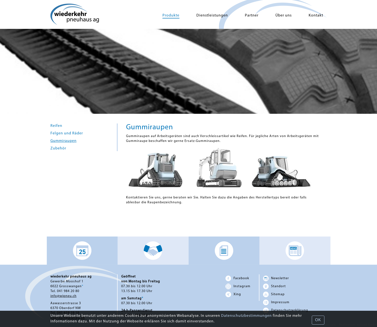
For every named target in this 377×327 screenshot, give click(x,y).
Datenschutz (285, 310)
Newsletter (276, 278)
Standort (274, 286)
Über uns (283, 15)
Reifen (56, 126)
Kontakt (316, 15)
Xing (233, 294)
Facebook (237, 278)
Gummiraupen (63, 141)
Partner (251, 15)
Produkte (170, 15)
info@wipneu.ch (63, 296)
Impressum (276, 302)
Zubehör (58, 148)
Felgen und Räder (66, 133)
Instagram (237, 286)
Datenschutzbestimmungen (246, 316)
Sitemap (274, 294)
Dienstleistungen (212, 15)
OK (318, 320)
